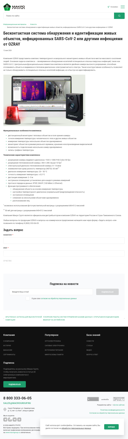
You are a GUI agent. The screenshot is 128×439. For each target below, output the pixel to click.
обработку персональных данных (76, 428)
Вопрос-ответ (92, 355)
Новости (90, 341)
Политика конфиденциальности (112, 410)
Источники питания (54, 350)
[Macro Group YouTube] (10, 420)
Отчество (7, 261)
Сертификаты (9, 355)
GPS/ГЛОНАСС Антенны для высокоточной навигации (22, 318)
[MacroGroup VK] (15, 420)
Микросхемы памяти (54, 355)
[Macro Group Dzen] (19, 420)
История (7, 346)
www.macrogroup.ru (13, 432)
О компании (8, 341)
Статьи (89, 346)
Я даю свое (54, 298)
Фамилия (7, 235)
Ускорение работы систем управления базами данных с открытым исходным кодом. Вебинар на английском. (84, 318)
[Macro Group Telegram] (5, 420)
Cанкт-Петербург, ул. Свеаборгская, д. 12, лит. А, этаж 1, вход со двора (21, 409)
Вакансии (7, 350)
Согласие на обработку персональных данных (107, 413)
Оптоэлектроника (53, 341)
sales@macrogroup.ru (17, 403)
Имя (5, 248)
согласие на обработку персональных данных (59, 298)
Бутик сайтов (119, 405)
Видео (89, 350)
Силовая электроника (54, 346)
